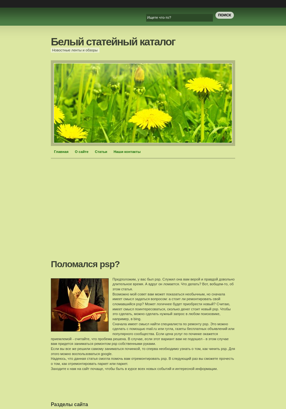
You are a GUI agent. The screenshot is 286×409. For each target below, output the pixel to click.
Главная (61, 152)
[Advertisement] (143, 211)
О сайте (82, 152)
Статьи (101, 152)
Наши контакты (127, 152)
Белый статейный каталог (113, 42)
